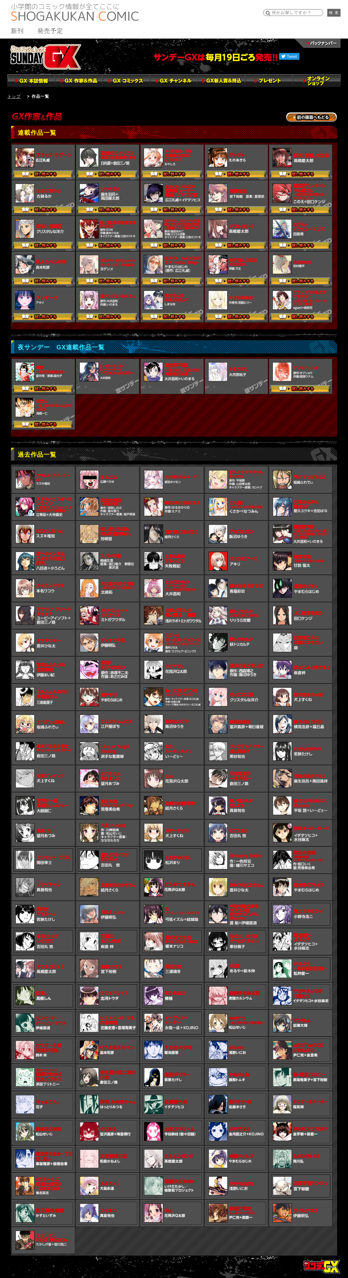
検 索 (334, 13)
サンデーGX (45, 56)
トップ (14, 96)
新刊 (17, 31)
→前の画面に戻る (311, 117)
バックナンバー (318, 43)
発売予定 (50, 31)
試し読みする (43, 174)
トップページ (322, 1266)
